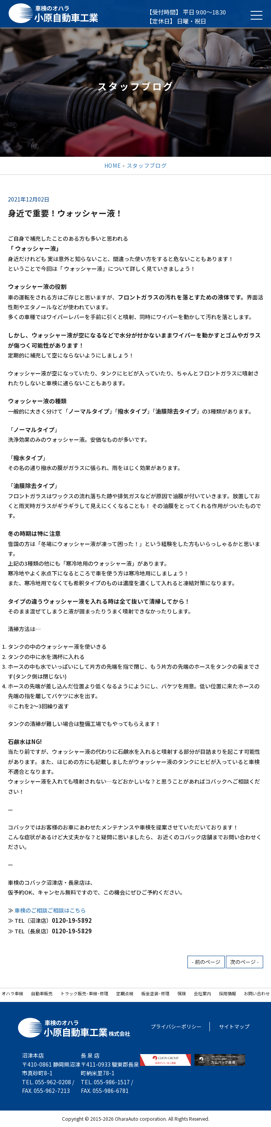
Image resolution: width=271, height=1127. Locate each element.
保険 (181, 993)
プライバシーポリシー (176, 1026)
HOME (112, 165)
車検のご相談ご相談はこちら (50, 910)
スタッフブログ (147, 165)
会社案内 (202, 993)
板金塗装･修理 (155, 993)
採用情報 (227, 993)
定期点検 (124, 993)
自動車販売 (42, 993)
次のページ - (244, 961)
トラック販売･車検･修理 (84, 993)
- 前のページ (206, 961)
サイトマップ (234, 1026)
